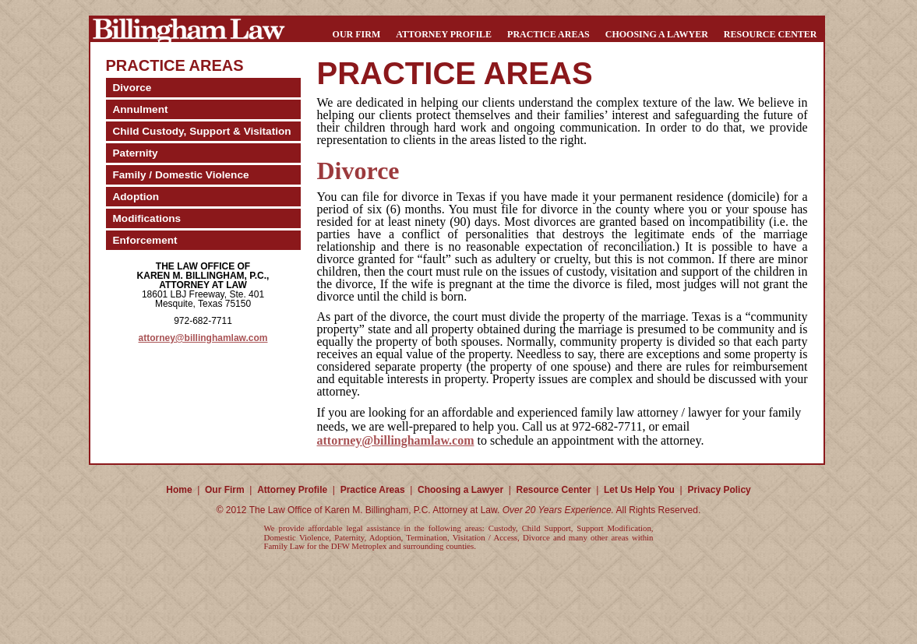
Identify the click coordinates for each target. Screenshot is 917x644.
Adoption (136, 196)
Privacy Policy (718, 489)
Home (179, 489)
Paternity (135, 153)
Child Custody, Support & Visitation (202, 131)
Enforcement (145, 240)
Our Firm (357, 34)
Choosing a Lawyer (656, 34)
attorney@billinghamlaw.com (203, 338)
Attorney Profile (444, 34)
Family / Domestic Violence (181, 175)
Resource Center (770, 34)
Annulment (140, 109)
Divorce (132, 87)
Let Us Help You (639, 489)
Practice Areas (548, 34)
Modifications (147, 218)
